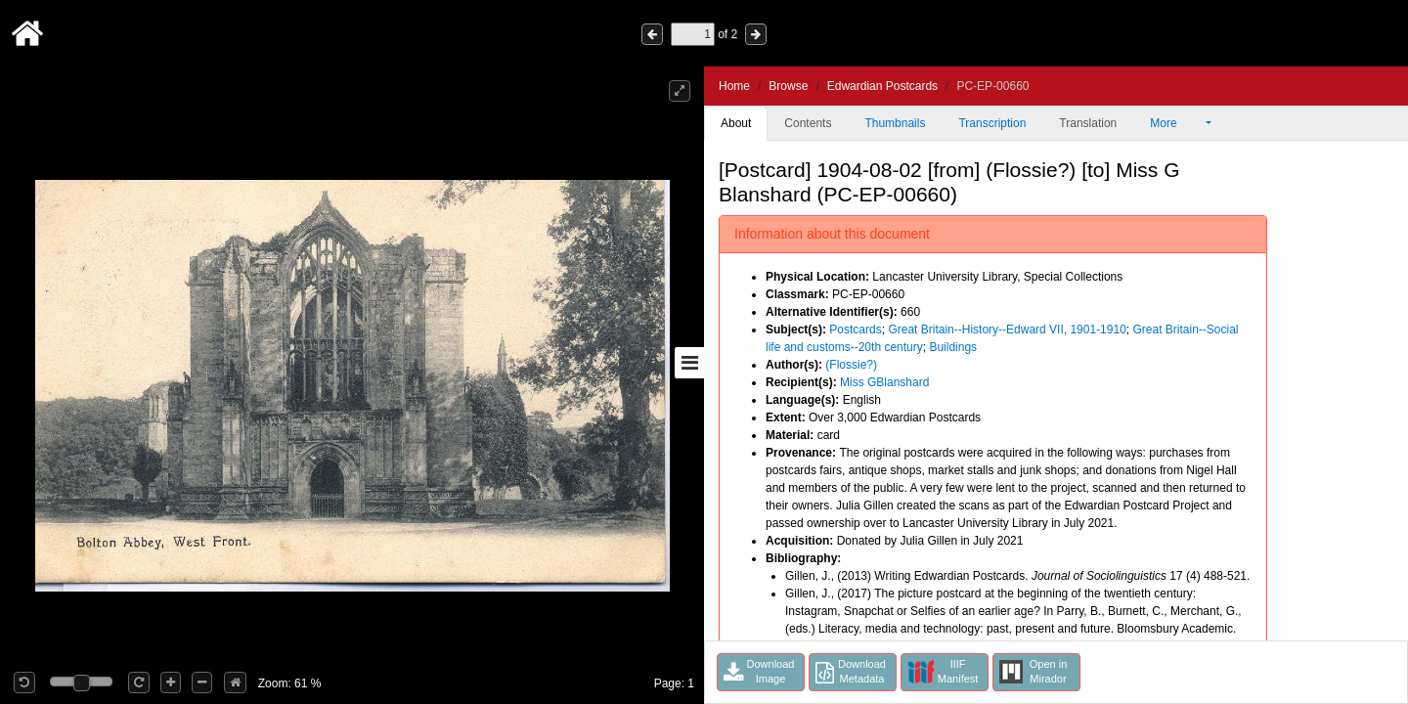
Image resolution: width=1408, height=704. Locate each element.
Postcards (855, 329)
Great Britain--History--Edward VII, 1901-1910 (1006, 329)
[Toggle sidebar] (689, 362)
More (1176, 123)
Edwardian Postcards (882, 86)
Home (734, 86)
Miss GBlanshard (884, 382)
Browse (788, 86)
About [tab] (736, 123)
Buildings (953, 347)
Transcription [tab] (992, 123)
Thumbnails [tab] (894, 123)
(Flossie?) (851, 365)
